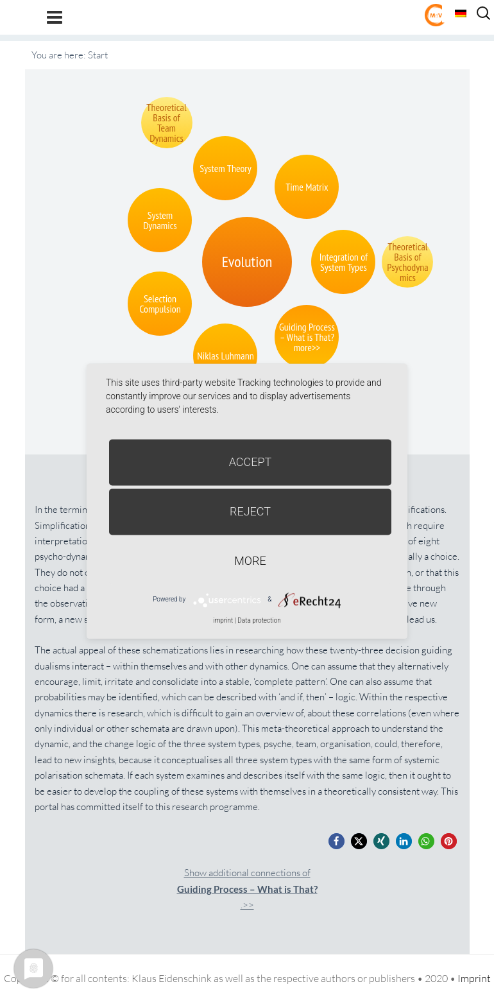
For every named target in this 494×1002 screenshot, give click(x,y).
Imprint (474, 978)
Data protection (258, 620)
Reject (250, 511)
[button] (336, 841)
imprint (223, 620)
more (250, 560)
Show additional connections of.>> (247, 889)
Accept (250, 462)
